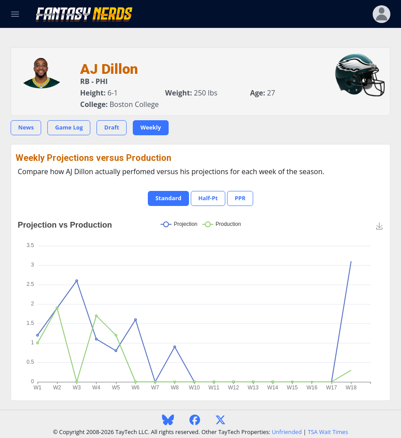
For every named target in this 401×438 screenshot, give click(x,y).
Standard (168, 198)
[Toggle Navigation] (15, 14)
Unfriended (287, 432)
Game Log (69, 127)
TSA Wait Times (328, 432)
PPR (240, 198)
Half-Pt (208, 198)
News (26, 127)
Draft (111, 127)
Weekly (150, 127)
